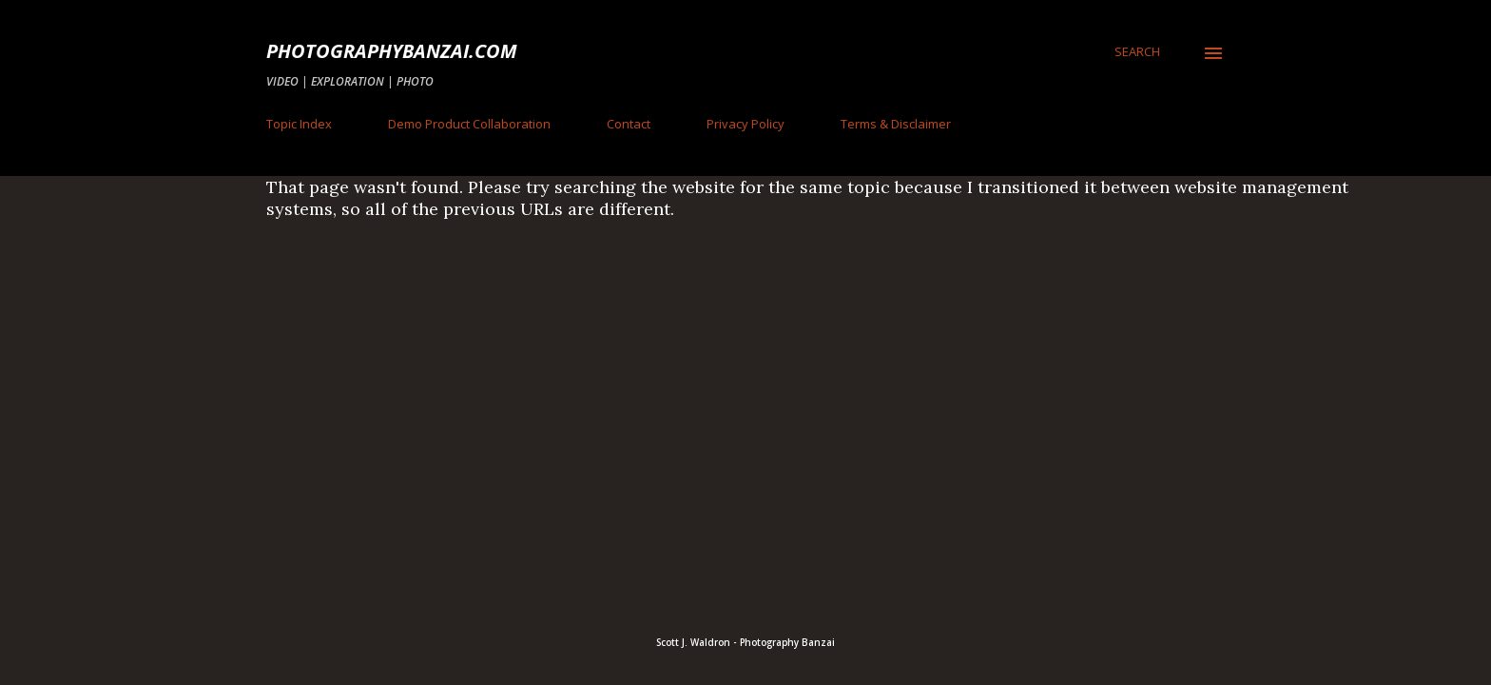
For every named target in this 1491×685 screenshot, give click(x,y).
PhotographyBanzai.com (391, 51)
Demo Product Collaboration (469, 123)
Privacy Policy (745, 123)
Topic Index (299, 123)
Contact (628, 123)
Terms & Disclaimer (896, 123)
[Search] (1137, 51)
